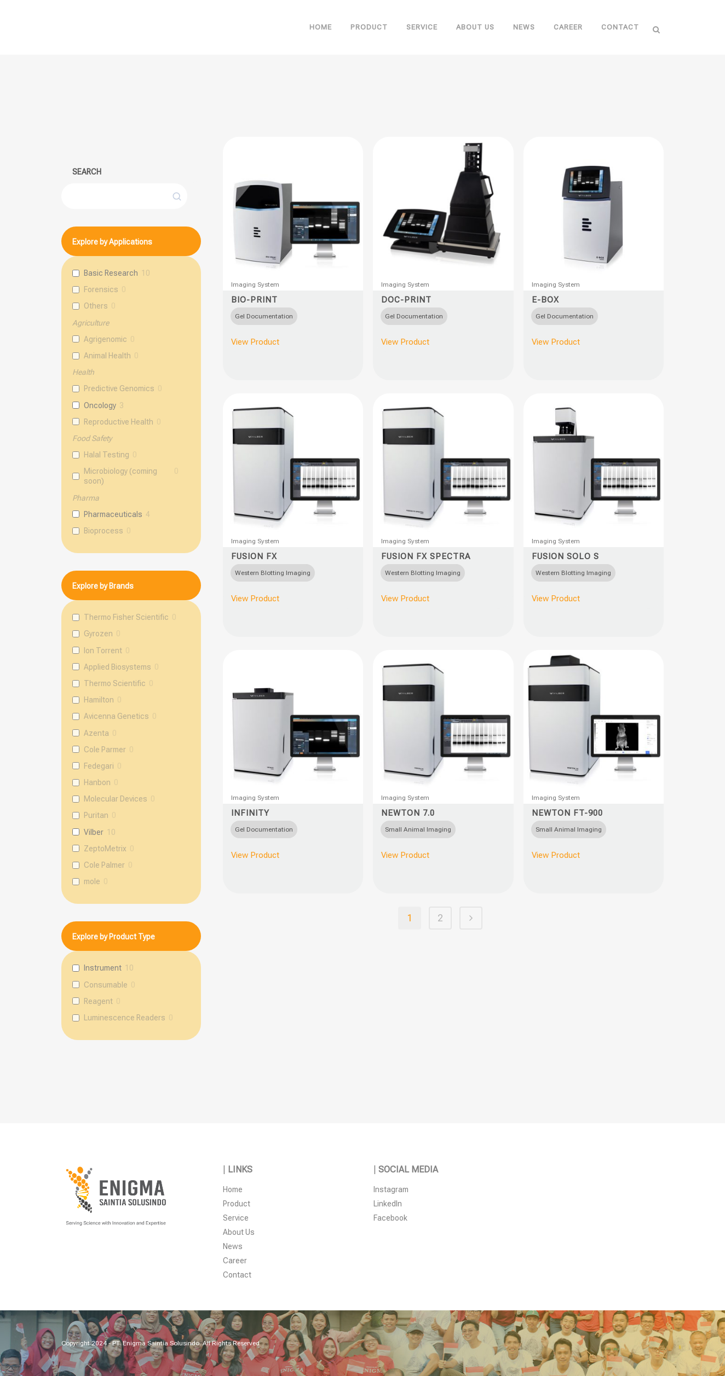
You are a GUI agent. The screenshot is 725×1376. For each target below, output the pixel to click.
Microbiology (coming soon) (120, 476)
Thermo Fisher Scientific (126, 617)
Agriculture (90, 322)
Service (236, 1218)
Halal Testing (106, 454)
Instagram (390, 1189)
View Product (255, 342)
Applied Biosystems (117, 667)
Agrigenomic (105, 339)
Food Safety (92, 438)
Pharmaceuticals (113, 514)
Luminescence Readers (124, 1017)
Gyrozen (98, 633)
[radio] (264, 316)
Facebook (390, 1218)
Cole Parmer (105, 749)
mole (92, 881)
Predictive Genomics (119, 388)
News (233, 1246)
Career (235, 1260)
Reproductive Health (118, 421)
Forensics (101, 289)
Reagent (98, 1001)
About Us (239, 1232)
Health (83, 372)
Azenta (96, 733)
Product (236, 1203)
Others (96, 305)
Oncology (100, 405)
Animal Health (107, 355)
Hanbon (97, 782)
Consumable (106, 984)
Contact (237, 1274)
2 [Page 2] (440, 918)
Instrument (103, 967)
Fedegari (99, 766)
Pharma (85, 497)
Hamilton (99, 699)
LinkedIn (387, 1203)
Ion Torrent (103, 650)
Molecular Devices (115, 798)
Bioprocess (103, 530)
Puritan (96, 815)
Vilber (93, 832)
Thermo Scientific (115, 683)
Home (233, 1189)
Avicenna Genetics (116, 716)
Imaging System (255, 284)
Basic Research (111, 273)
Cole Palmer (104, 865)
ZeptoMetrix (105, 848)
